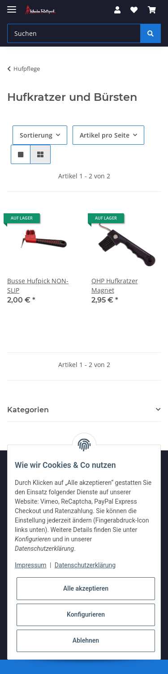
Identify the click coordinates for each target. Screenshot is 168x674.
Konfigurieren (86, 614)
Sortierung (36, 135)
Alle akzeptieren (85, 588)
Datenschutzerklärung (85, 565)
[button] (117, 10)
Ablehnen (86, 640)
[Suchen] (74, 33)
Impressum (30, 565)
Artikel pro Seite (104, 135)
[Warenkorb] (152, 10)
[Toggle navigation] (11, 5)
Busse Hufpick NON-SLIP (38, 285)
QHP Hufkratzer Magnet (114, 285)
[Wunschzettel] (133, 10)
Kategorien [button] (28, 410)
